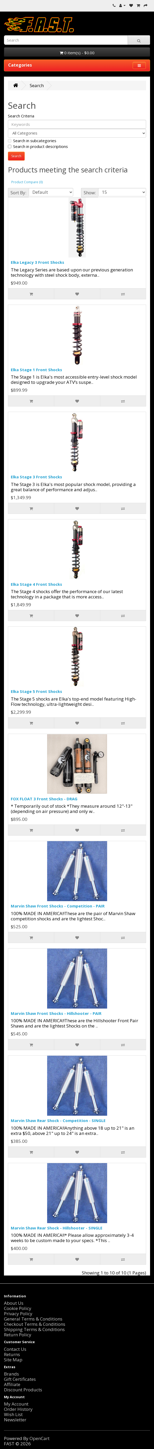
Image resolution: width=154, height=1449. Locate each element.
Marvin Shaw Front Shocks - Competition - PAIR (58, 906)
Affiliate (12, 1384)
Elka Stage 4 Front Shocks (36, 584)
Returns (12, 1354)
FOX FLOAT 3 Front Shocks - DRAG (44, 798)
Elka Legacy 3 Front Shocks (37, 262)
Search (37, 85)
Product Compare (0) (27, 182)
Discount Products (23, 1390)
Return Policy (17, 1335)
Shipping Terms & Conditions (34, 1329)
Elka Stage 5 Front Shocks (36, 691)
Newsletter (15, 1420)
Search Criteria (21, 115)
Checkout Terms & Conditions (34, 1324)
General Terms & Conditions (33, 1319)
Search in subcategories (32, 140)
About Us (13, 1303)
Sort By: (18, 193)
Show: (90, 193)
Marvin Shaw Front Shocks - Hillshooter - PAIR (56, 1013)
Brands (11, 1374)
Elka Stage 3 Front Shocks (36, 476)
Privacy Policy (18, 1314)
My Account (16, 1404)
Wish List (13, 1414)
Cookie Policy (17, 1308)
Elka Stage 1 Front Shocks (36, 369)
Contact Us (15, 1349)
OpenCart (39, 1438)
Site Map (13, 1360)
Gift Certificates (20, 1379)
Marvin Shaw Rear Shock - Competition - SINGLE (58, 1120)
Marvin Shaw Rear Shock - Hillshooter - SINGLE (56, 1227)
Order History (18, 1409)
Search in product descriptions (38, 146)
